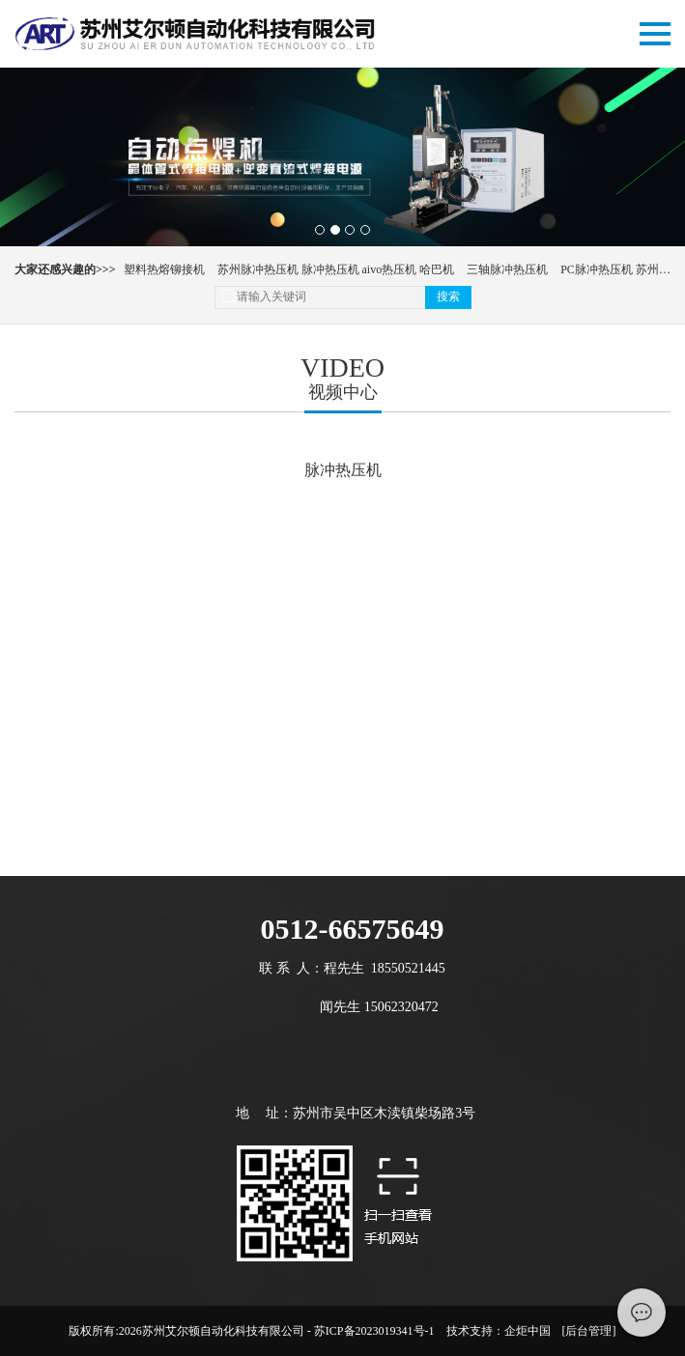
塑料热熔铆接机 (164, 269)
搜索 (448, 296)
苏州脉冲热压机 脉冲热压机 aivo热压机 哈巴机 (336, 269)
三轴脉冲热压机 (507, 269)
